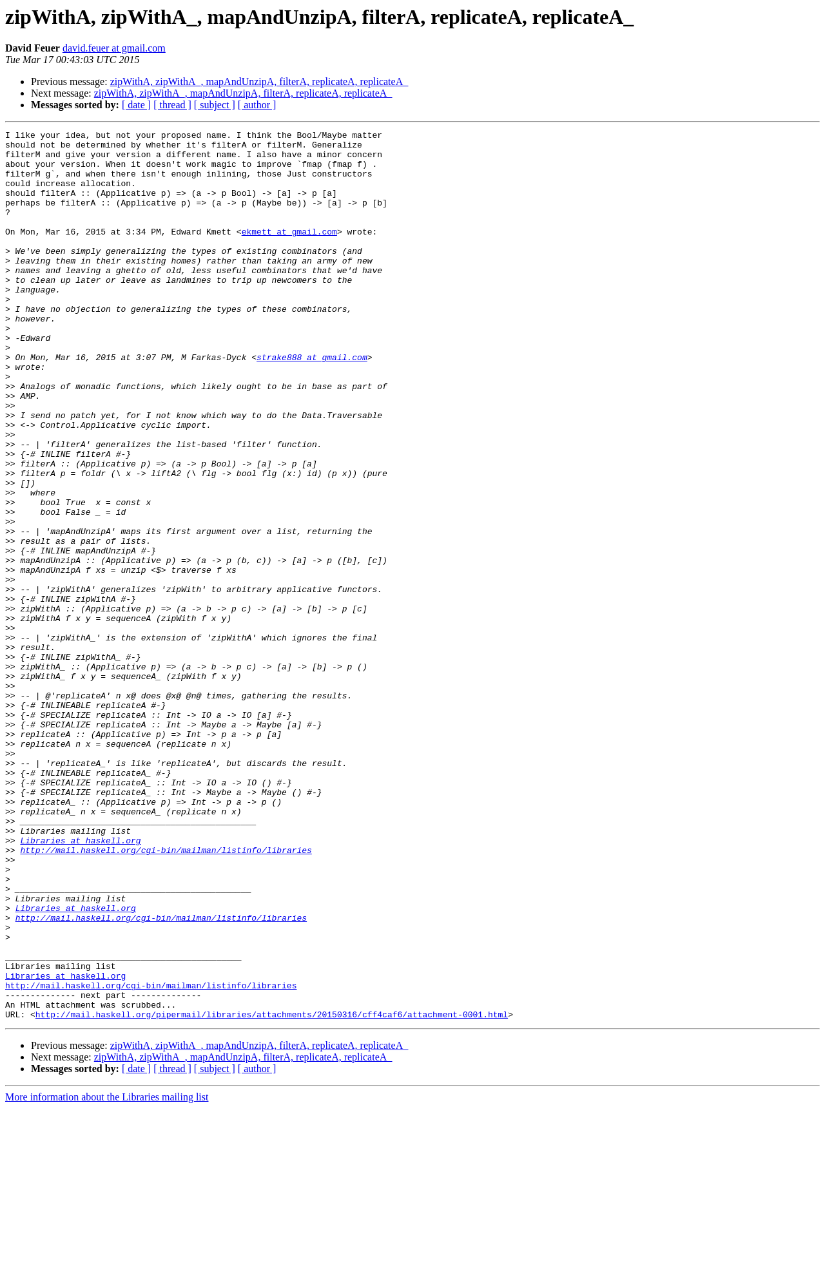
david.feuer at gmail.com (114, 48)
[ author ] (257, 104)
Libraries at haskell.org (80, 983)
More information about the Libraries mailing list (106, 1274)
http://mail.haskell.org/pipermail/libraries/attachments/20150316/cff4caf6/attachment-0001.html (271, 1192)
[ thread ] (172, 104)
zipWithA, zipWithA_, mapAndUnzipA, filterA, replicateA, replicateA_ (259, 81)
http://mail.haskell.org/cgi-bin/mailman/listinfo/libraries (165, 995)
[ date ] (136, 104)
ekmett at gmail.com (289, 252)
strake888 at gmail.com (312, 403)
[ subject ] (214, 104)
